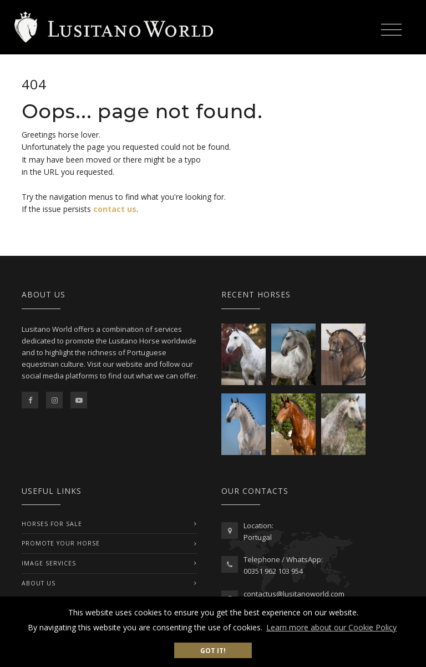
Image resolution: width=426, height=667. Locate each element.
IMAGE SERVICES (49, 563)
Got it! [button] (213, 650)
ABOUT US (38, 583)
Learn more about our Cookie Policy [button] (331, 627)
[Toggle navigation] (391, 28)
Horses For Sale (52, 524)
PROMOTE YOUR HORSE (61, 543)
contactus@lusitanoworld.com (294, 594)
